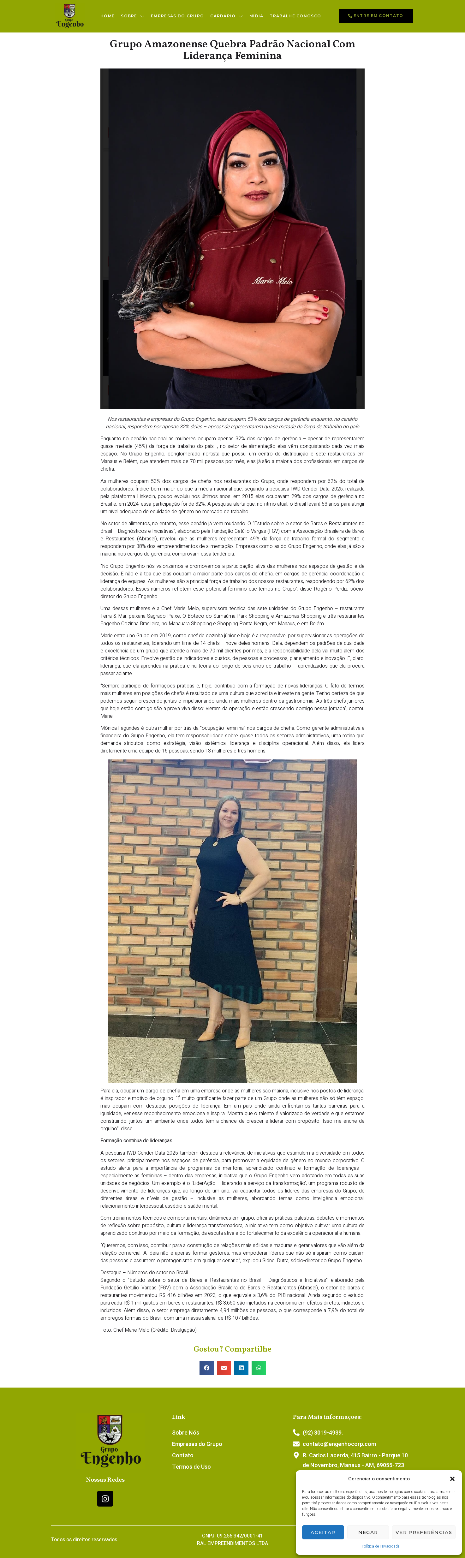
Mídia (256, 16)
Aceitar (323, 1532)
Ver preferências (424, 1532)
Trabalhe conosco (295, 16)
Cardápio (226, 16)
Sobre (133, 16)
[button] (452, 1479)
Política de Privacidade (380, 1546)
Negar (368, 1532)
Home (107, 16)
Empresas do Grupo (177, 16)
